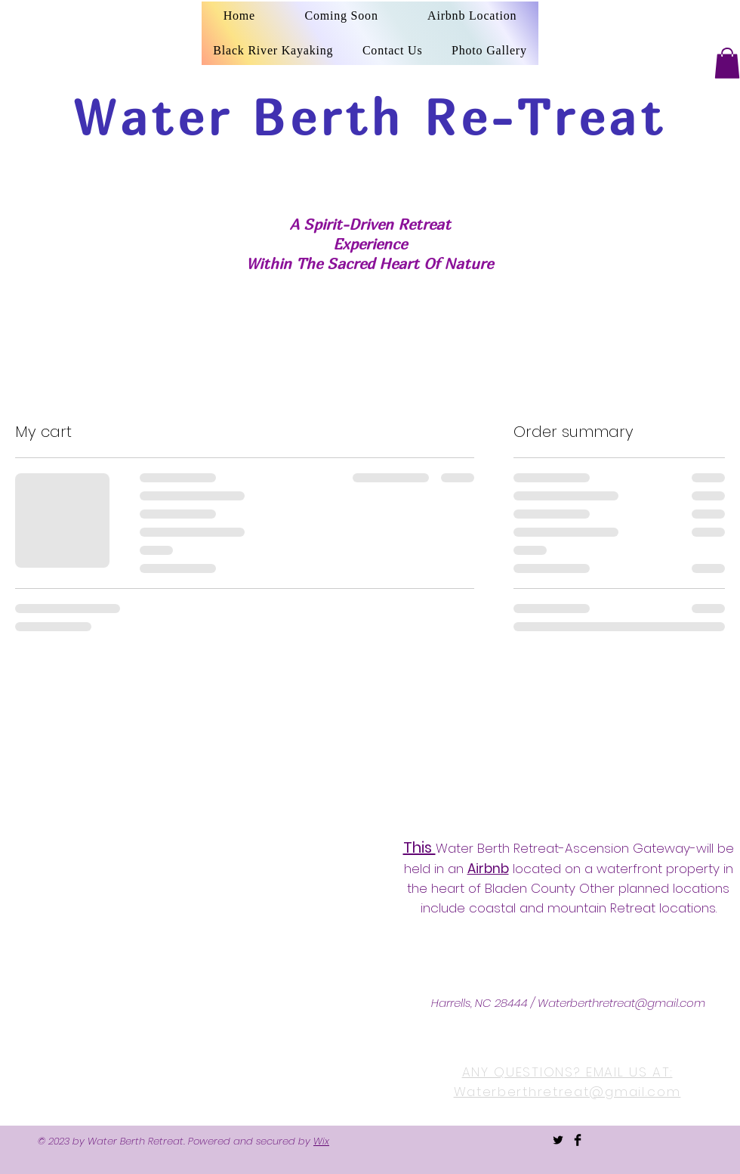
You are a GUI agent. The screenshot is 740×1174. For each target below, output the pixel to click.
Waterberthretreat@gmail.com (621, 1003)
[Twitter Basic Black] (558, 1140)
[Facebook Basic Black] (578, 1140)
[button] (727, 63)
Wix (321, 1141)
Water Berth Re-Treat (369, 117)
